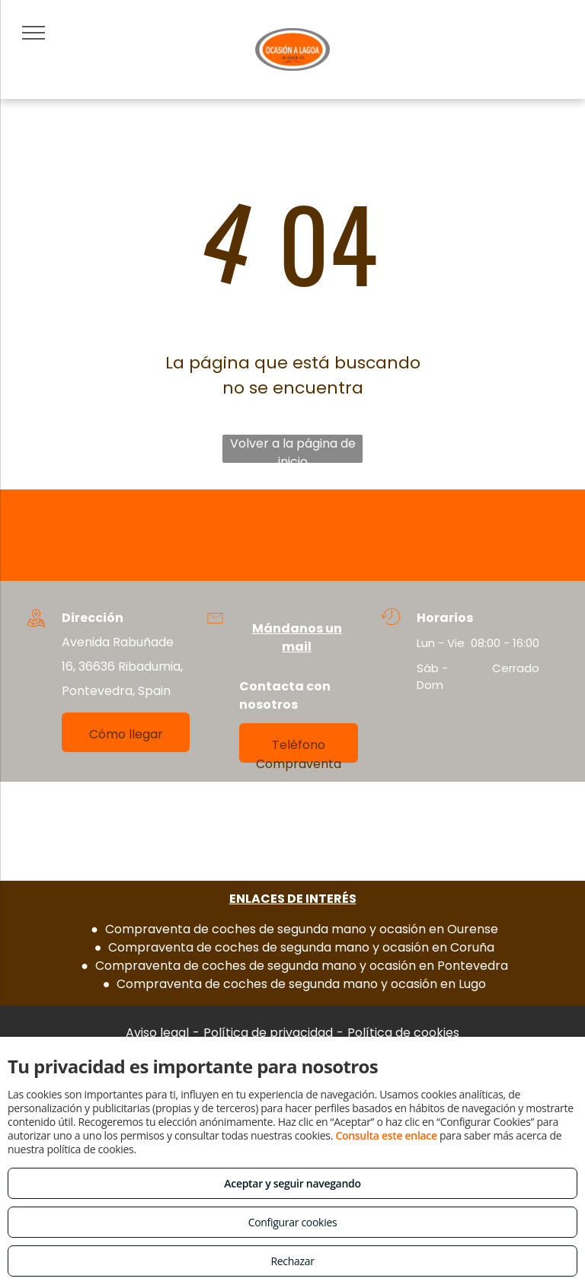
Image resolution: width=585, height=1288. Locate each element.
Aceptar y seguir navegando (292, 1183)
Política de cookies (403, 1032)
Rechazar (292, 1261)
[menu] (33, 33)
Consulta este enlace (385, 1135)
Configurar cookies (292, 1222)
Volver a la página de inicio (293, 449)
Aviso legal (157, 1032)
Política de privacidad (268, 1032)
